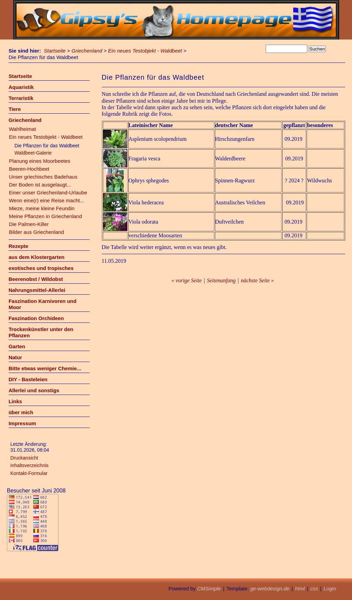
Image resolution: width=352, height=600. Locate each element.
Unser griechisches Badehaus (43, 177)
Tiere (15, 109)
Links (15, 401)
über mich (21, 412)
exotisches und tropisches (41, 268)
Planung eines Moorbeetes (39, 161)
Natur (15, 357)
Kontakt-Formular (28, 473)
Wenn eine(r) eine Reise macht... (46, 200)
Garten (17, 346)
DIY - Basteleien (28, 379)
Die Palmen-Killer (29, 224)
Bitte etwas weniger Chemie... (45, 368)
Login (329, 588)
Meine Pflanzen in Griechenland (45, 216)
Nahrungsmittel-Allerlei (37, 290)
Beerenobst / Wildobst (36, 279)
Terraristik (21, 98)
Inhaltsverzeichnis (29, 465)
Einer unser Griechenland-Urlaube (48, 192)
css (314, 588)
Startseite (55, 51)
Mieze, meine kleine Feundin (42, 208)
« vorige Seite (187, 280)
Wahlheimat (22, 129)
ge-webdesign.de (269, 588)
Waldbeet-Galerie (33, 153)
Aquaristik (21, 87)
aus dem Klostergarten (37, 257)
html (300, 588)
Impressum (22, 423)
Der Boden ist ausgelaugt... (40, 185)
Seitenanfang (221, 280)
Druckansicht (24, 458)
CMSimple (209, 588)
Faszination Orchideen (36, 318)
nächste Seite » (257, 280)
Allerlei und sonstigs (34, 390)
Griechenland (87, 51)
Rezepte (19, 246)
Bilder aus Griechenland (36, 232)
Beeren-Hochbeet (29, 169)
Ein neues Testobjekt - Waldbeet (145, 51)
